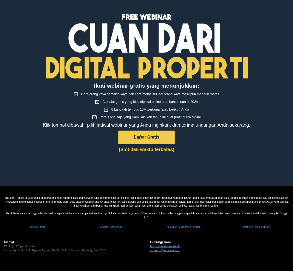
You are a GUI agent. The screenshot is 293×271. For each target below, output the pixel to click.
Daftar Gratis (146, 137)
